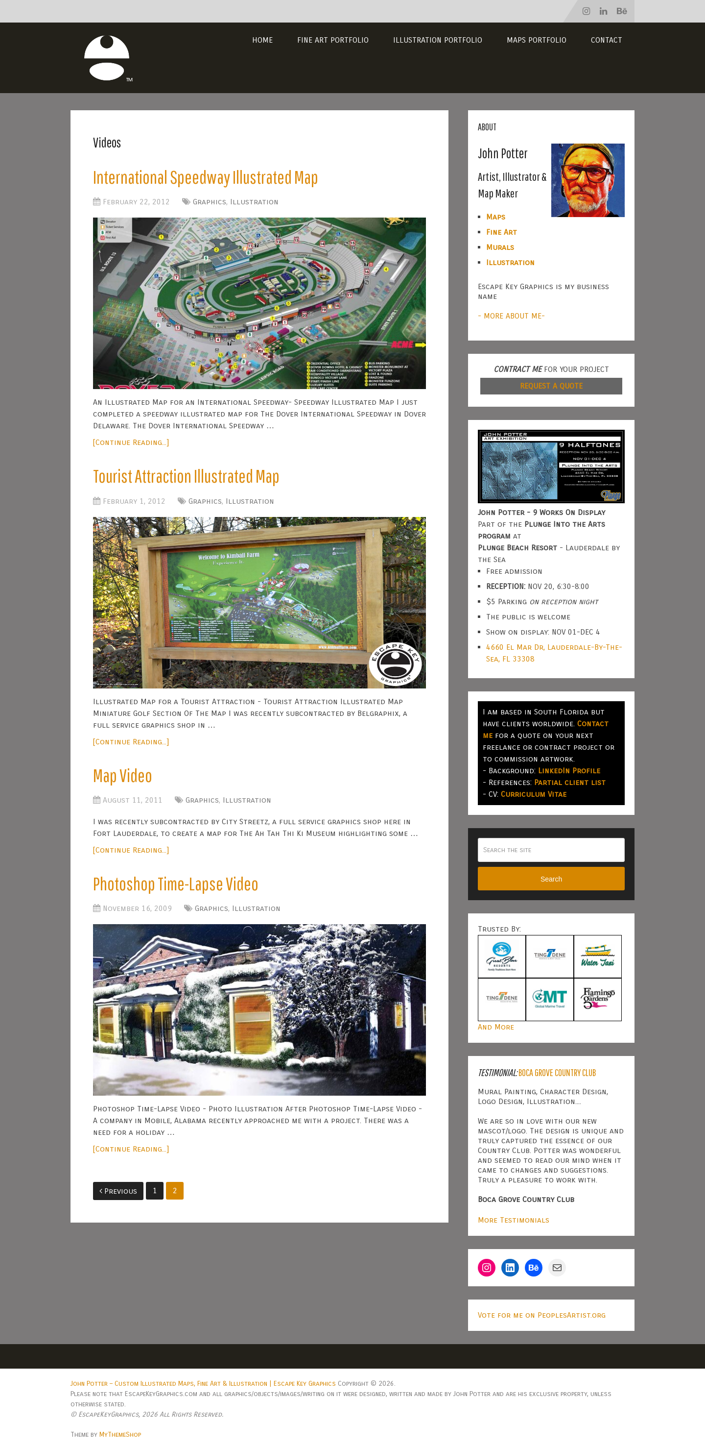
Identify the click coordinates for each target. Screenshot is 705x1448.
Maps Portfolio (536, 40)
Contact (606, 40)
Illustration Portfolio (437, 40)
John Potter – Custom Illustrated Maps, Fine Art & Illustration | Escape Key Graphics (203, 1383)
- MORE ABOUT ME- (511, 315)
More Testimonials (513, 1220)
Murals (500, 247)
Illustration (254, 201)
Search (551, 879)
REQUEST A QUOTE (551, 386)
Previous (118, 1191)
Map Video (122, 775)
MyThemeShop (120, 1434)
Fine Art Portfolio (333, 40)
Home (262, 40)
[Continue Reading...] (131, 442)
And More (496, 1026)
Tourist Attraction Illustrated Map (186, 476)
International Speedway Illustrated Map (205, 177)
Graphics (209, 201)
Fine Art (501, 232)
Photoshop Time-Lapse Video (175, 883)
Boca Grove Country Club (557, 1072)
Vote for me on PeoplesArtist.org (542, 1315)
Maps (495, 216)
